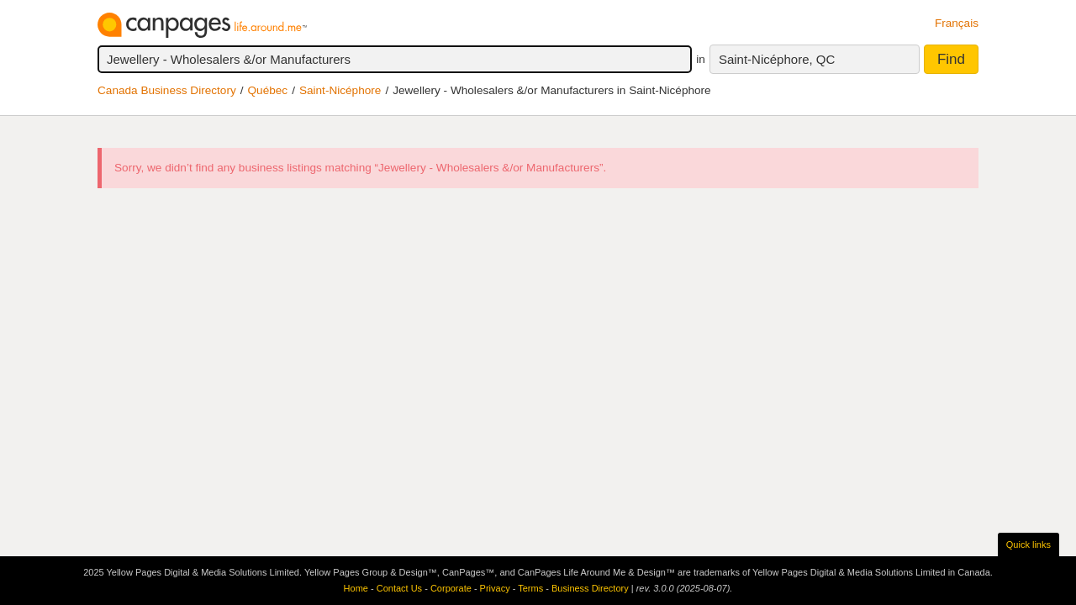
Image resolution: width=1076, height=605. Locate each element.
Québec (268, 90)
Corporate (451, 588)
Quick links (1028, 544)
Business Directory (590, 588)
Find (951, 59)
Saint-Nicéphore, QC (777, 59)
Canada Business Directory (167, 90)
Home (356, 588)
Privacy (495, 588)
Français (956, 23)
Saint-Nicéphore (340, 90)
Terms (530, 588)
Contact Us (399, 588)
